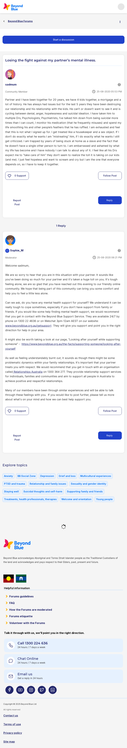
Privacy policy (12, 733)
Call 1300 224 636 (33, 643)
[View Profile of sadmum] (11, 84)
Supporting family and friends (85, 491)
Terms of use (12, 724)
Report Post (17, 202)
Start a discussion (63, 39)
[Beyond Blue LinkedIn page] (52, 691)
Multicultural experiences (95, 476)
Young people (104, 499)
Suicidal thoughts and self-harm (42, 491)
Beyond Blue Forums (18, 7)
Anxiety (8, 476)
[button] (9, 176)
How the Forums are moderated (30, 609)
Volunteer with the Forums (27, 623)
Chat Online (28, 659)
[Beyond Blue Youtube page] (20, 691)
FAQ (12, 603)
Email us (25, 674)
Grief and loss (67, 476)
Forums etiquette (21, 616)
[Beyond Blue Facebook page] (9, 691)
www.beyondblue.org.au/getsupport (28, 325)
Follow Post (110, 175)
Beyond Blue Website (23, 544)
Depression (47, 476)
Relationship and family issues (48, 483)
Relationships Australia (28, 371)
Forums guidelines (21, 596)
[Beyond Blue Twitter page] (41, 691)
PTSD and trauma (14, 483)
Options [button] (121, 21)
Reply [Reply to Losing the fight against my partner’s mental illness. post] (109, 200)
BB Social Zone (27, 476)
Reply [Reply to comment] (109, 435)
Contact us (10, 715)
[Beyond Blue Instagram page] (31, 691)
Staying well (11, 491)
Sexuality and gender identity (88, 483)
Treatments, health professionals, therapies (30, 499)
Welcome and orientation (76, 499)
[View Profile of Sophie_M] (16, 250)
